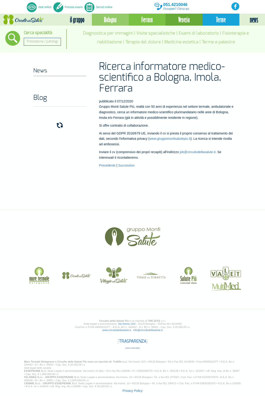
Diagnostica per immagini (108, 33)
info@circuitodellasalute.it (148, 330)
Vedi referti (39, 7)
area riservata (132, 348)
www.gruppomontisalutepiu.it (169, 138)
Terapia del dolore (143, 42)
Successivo (126, 165)
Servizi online (98, 7)
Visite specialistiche (155, 33)
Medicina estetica (181, 42)
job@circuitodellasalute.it (198, 152)
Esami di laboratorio (199, 33)
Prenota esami (68, 7)
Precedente (107, 165)
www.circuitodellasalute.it (116, 330)
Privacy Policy (132, 391)
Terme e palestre (218, 42)
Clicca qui (183, 8)
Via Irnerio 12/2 (127, 323)
